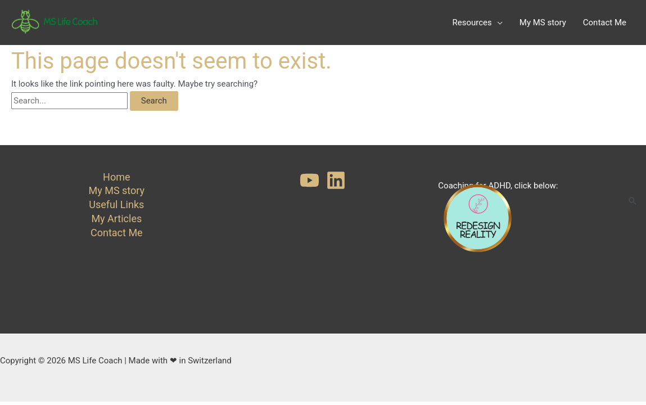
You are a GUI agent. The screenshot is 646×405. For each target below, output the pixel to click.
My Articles (116, 218)
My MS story (117, 190)
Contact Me (117, 232)
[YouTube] (309, 180)
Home (116, 177)
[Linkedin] (336, 180)
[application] (497, 22)
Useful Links (116, 204)
